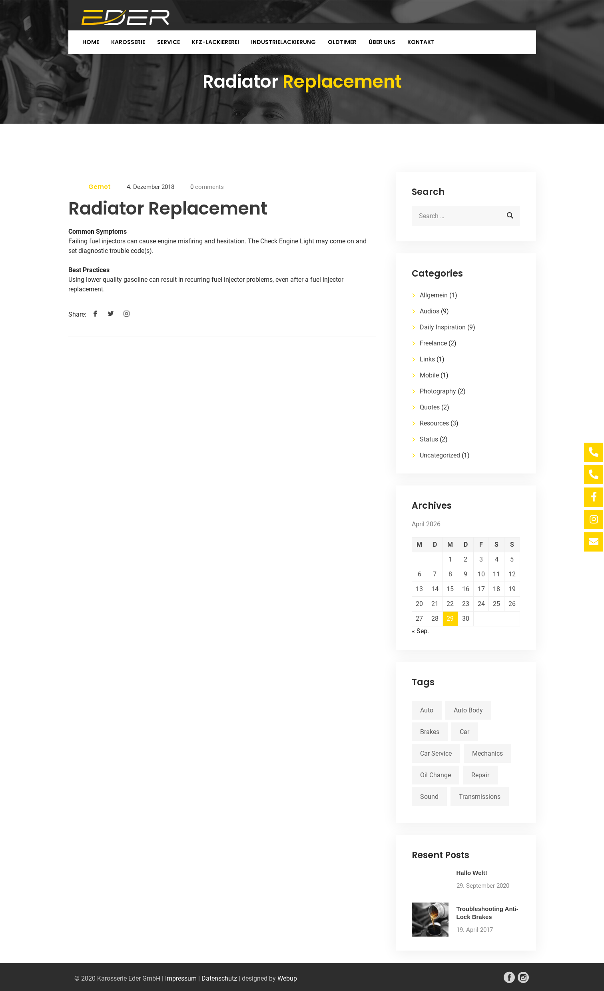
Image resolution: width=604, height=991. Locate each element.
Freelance (433, 343)
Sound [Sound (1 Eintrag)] (429, 796)
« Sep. (420, 631)
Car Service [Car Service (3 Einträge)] (436, 753)
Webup (287, 978)
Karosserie (128, 42)
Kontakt (421, 42)
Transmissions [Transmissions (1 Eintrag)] (479, 796)
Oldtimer (342, 42)
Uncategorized (440, 455)
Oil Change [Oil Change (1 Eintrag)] (435, 775)
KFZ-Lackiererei (215, 42)
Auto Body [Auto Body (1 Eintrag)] (468, 710)
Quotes (430, 407)
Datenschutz (219, 978)
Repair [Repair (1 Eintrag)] (480, 775)
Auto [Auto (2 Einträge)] (426, 710)
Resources (434, 423)
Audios (429, 311)
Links (427, 359)
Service (168, 42)
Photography (438, 391)
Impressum (181, 978)
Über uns (382, 42)
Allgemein (434, 295)
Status (429, 439)
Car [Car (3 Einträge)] (464, 732)
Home (90, 42)
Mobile (429, 375)
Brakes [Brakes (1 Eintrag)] (429, 732)
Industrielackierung (283, 42)
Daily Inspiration (443, 327)
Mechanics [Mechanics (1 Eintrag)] (487, 753)
